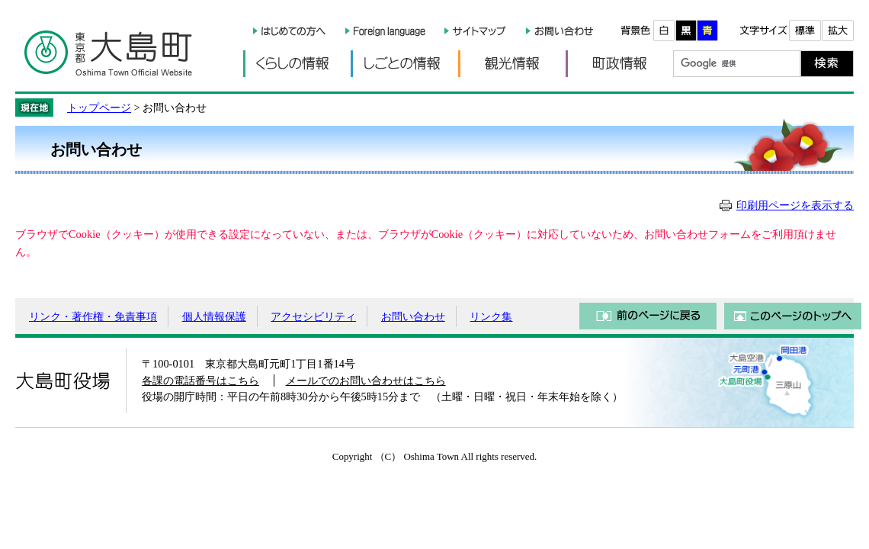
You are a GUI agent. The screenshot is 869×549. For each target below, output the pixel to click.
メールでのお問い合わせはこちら (366, 380)
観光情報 (512, 63)
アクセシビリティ (313, 316)
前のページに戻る (648, 316)
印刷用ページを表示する (795, 205)
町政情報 (619, 63)
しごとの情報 (404, 63)
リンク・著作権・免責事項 (93, 316)
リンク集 (491, 316)
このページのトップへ (792, 316)
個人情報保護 (214, 316)
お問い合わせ (413, 316)
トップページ (99, 107)
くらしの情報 (297, 63)
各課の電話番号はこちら (200, 380)
